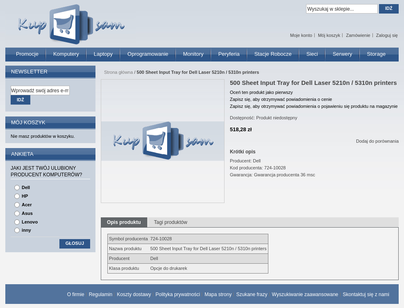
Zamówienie (358, 35)
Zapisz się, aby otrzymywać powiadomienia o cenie (281, 99)
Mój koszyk (329, 35)
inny (26, 230)
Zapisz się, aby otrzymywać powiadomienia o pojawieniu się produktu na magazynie (314, 106)
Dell (26, 187)
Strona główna (118, 72)
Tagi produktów (170, 222)
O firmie (75, 294)
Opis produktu (124, 222)
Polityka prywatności (178, 294)
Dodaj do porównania (377, 141)
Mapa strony (218, 294)
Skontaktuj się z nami (366, 294)
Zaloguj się (387, 35)
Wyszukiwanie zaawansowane (305, 294)
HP (25, 196)
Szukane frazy (251, 294)
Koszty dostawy (134, 294)
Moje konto (301, 35)
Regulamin (100, 294)
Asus (27, 213)
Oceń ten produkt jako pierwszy (261, 92)
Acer (27, 204)
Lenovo (30, 221)
